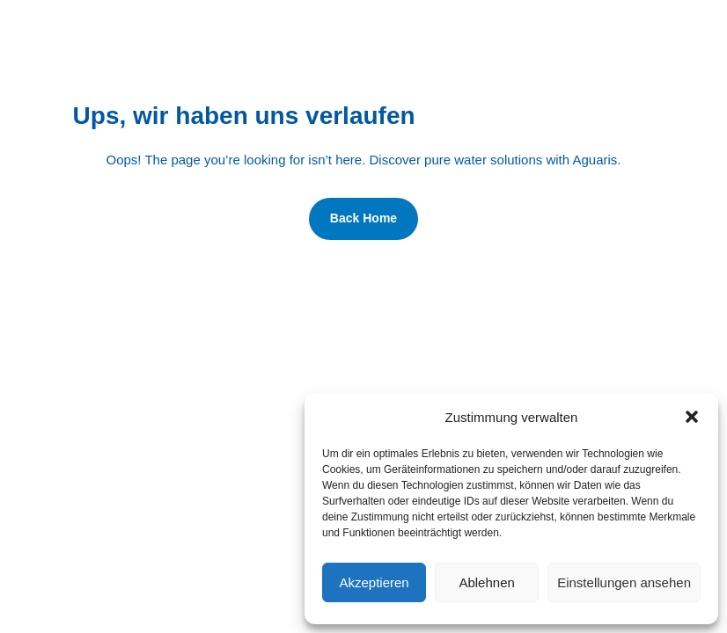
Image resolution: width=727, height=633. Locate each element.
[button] (692, 417)
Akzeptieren (373, 582)
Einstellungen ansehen (624, 582)
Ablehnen (486, 582)
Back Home (363, 218)
